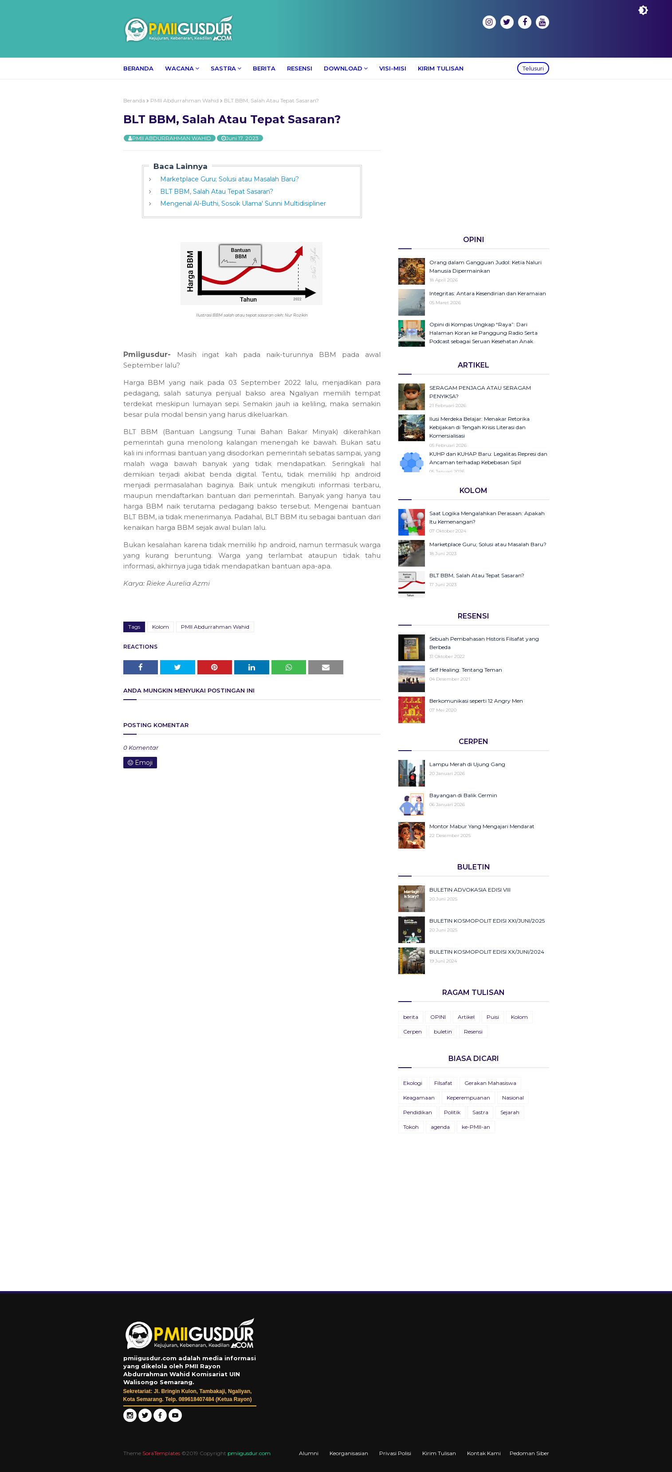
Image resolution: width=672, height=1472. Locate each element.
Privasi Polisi (395, 1453)
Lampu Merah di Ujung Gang (467, 764)
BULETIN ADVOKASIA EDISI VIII (470, 889)
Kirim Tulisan (439, 1453)
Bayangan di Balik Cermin (463, 795)
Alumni (308, 1453)
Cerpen (412, 1031)
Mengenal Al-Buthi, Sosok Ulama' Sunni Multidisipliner (243, 203)
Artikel (466, 1017)
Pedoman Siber (529, 1453)
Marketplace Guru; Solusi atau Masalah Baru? (229, 179)
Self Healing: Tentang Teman (465, 669)
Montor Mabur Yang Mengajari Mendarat (481, 826)
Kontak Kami (484, 1453)
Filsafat (443, 1083)
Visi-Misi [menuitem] (392, 68)
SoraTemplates (161, 1453)
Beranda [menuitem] (138, 68)
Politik (452, 1112)
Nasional (513, 1097)
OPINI (438, 1017)
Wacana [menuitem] (179, 68)
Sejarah (509, 1112)
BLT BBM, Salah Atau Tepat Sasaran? (216, 192)
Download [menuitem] (343, 68)
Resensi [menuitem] (299, 68)
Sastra (480, 1112)
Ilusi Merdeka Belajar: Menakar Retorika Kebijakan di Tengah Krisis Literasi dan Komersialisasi (479, 427)
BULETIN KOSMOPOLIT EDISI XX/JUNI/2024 (486, 951)
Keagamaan (419, 1097)
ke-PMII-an (476, 1127)
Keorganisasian (349, 1453)
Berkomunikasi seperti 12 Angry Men (476, 700)
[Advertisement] (473, 159)
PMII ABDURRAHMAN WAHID (171, 138)
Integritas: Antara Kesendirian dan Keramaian (487, 293)
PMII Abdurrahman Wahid (184, 100)
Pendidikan (417, 1112)
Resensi (473, 1031)
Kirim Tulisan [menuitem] (441, 68)
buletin (443, 1031)
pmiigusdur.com (249, 1453)
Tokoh (411, 1127)
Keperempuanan (468, 1097)
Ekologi (412, 1083)
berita (410, 1017)
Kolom (160, 626)
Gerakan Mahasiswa (490, 1083)
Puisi (493, 1017)
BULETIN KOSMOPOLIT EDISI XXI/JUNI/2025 (487, 920)
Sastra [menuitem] (223, 68)
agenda (440, 1127)
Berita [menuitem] (264, 68)
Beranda (134, 100)
